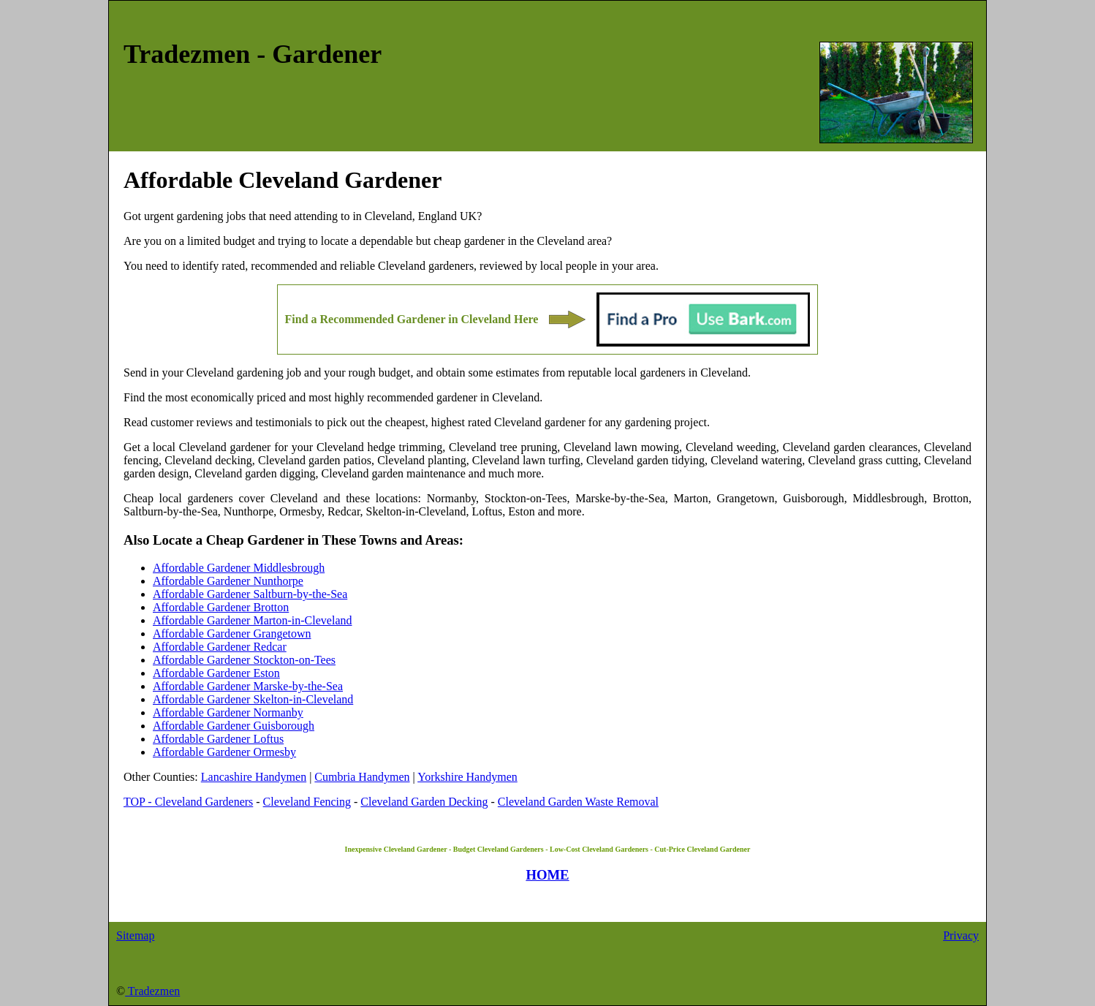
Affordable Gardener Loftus (218, 739)
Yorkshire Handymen (467, 777)
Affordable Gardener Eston (216, 673)
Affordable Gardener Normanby (228, 712)
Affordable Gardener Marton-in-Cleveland (252, 620)
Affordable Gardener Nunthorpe (228, 581)
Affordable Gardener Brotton (221, 607)
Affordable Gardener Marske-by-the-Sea (248, 686)
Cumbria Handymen (361, 777)
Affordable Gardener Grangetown (232, 633)
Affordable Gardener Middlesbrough (239, 567)
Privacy (961, 935)
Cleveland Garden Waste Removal (578, 801)
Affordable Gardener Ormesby (224, 752)
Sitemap (135, 935)
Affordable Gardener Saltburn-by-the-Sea (250, 594)
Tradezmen (152, 991)
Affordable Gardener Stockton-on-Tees (244, 660)
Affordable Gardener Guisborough (233, 725)
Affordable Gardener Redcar (220, 646)
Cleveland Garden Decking (424, 801)
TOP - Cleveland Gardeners (188, 801)
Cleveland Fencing (307, 801)
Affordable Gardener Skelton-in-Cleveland (253, 699)
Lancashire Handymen (253, 777)
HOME (547, 874)
